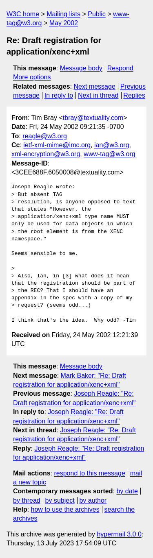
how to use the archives (65, 509)
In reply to (58, 95)
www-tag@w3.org (109, 153)
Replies (134, 95)
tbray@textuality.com (93, 117)
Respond (120, 68)
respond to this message (89, 473)
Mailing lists (63, 14)
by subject (60, 500)
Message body (81, 68)
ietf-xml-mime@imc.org (57, 145)
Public (97, 14)
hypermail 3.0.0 (119, 534)
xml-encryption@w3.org (45, 153)
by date (126, 491)
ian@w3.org (111, 145)
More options (32, 77)
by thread (26, 500)
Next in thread (98, 95)
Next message (94, 86)
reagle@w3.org (44, 136)
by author (92, 500)
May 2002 (63, 23)
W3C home (23, 14)
